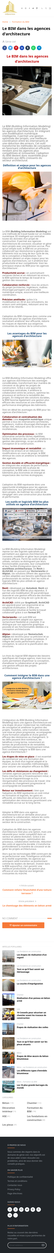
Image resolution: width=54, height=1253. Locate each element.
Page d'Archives (14, 1193)
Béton (19, 1053)
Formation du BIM (30, 1082)
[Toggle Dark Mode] (42, 8)
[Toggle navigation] (50, 8)
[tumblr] (33, 1209)
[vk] (15, 1215)
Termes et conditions (17, 1181)
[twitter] (33, 8)
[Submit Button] (43, 1245)
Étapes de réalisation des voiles (32, 1027)
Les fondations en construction (29, 951)
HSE (18, 1009)
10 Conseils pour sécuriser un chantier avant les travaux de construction (31, 1015)
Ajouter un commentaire (23, 925)
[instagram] (26, 8)
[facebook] (29, 8)
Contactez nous (14, 1185)
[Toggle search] (46, 8)
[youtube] (22, 8)
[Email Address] (24, 1245)
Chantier (20, 995)
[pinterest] (37, 8)
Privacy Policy (13, 1189)
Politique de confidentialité (20, 1176)
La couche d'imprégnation (30, 983)
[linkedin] (9, 1215)
